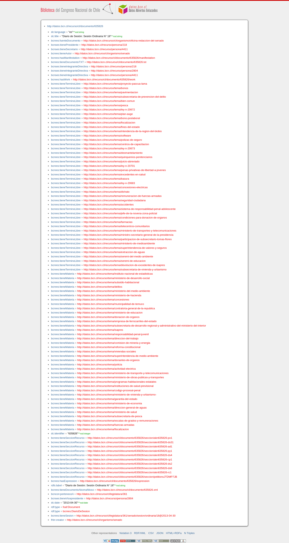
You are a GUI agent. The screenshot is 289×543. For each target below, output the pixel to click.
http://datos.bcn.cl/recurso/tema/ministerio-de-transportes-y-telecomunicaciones (130, 230)
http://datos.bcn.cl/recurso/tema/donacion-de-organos (108, 317)
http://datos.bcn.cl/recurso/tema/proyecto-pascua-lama (115, 83)
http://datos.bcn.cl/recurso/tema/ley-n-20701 (109, 165)
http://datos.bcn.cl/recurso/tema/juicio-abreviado (111, 161)
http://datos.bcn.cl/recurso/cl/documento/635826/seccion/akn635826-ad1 (130, 446)
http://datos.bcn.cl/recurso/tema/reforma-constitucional (109, 347)
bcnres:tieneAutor (61, 53)
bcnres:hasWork (60, 79)
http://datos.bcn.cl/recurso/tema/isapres (100, 329)
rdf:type (55, 507)
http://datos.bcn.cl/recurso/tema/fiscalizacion (109, 122)
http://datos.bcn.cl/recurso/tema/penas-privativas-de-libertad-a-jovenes (125, 170)
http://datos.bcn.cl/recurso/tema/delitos (99, 286)
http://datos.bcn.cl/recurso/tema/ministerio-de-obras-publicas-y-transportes (120, 377)
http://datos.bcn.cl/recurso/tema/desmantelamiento (113, 152)
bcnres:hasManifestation (65, 57)
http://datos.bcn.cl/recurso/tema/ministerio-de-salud (107, 412)
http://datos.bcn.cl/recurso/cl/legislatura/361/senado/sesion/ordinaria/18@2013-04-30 (126, 515)
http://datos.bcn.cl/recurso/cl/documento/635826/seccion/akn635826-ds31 (131, 442)
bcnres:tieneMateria (62, 273)
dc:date (55, 502)
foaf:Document (71, 507)
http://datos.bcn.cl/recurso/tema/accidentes (109, 204)
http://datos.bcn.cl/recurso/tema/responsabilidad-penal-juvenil (113, 334)
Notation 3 (125, 533)
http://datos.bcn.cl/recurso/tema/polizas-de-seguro (113, 139)
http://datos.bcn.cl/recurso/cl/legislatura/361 (102, 493)
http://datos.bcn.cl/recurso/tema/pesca (106, 105)
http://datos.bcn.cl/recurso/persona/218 (104, 44)
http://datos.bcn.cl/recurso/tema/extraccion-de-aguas (114, 252)
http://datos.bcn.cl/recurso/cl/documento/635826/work (104, 79)
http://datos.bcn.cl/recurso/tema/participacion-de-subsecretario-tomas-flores (128, 239)
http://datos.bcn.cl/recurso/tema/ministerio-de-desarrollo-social (113, 278)
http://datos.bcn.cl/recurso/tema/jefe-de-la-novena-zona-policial (120, 213)
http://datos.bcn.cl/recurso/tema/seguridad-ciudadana (115, 200)
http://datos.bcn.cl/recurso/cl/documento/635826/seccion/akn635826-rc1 (129, 472)
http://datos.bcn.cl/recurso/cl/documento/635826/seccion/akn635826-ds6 (130, 468)
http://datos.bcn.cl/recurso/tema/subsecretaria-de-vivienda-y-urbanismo (125, 269)
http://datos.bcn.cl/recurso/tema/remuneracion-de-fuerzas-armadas (123, 195)
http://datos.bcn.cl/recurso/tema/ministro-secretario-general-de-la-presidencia (128, 234)
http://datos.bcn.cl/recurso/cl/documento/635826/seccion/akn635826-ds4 (130, 455)
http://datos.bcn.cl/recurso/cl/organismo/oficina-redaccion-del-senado (123, 40)
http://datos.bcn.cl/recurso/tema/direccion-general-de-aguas (112, 407)
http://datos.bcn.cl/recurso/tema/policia (99, 364)
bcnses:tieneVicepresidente (67, 498)
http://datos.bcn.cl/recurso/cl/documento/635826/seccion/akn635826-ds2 (130, 463)
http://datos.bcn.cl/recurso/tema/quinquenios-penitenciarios (118, 157)
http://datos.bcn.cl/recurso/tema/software (107, 135)
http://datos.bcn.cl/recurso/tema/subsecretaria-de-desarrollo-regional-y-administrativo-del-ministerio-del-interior (141, 325)
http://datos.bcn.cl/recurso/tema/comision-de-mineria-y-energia (113, 342)
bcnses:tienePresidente (64, 44)
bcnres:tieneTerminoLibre (65, 83)
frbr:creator (57, 519)
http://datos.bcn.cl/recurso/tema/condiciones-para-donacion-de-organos (125, 217)
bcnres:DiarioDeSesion (76, 511)
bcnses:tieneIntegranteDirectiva (69, 66)
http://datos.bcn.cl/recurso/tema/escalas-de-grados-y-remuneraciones (117, 420)
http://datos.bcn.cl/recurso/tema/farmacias (108, 221)
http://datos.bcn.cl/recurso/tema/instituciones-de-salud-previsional (115, 385)
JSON (159, 533)
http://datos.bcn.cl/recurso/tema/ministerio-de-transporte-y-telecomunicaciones (123, 373)
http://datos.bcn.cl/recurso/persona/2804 (114, 70)
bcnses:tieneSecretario (64, 49)
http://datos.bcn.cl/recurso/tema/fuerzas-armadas (105, 424)
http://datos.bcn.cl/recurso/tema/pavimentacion (111, 92)
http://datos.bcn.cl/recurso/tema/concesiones (103, 299)
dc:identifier (57, 433)
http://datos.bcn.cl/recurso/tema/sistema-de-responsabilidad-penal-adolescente (130, 208)
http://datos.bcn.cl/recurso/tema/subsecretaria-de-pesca (109, 416)
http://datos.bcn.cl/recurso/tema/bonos (106, 88)
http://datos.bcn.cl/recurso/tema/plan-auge (108, 113)
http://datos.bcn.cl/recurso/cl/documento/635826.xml (127, 489)
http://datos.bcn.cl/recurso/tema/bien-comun (109, 100)
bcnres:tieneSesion (62, 515)
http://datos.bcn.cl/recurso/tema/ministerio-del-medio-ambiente (113, 290)
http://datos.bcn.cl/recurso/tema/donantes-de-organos (108, 360)
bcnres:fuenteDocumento (65, 40)
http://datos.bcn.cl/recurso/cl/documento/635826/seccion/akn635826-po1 (130, 437)
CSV (151, 533)
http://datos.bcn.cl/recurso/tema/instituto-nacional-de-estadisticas (115, 273)
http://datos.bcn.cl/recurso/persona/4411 (104, 49)
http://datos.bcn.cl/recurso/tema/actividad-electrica (106, 368)
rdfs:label (56, 485)
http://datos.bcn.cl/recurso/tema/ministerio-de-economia (109, 403)
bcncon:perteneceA (62, 493)
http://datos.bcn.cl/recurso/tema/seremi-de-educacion (115, 260)
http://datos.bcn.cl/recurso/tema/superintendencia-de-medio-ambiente (117, 355)
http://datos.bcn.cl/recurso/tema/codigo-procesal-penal (109, 390)
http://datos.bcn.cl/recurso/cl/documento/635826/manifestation (118, 57)
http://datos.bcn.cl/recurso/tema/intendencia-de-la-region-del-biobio (123, 131)
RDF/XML (140, 533)
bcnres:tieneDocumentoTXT (67, 62)
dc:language (58, 31)
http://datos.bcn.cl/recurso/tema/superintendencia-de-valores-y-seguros (125, 247)
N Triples (189, 533)
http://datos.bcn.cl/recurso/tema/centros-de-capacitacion (116, 144)
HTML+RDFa (174, 533)
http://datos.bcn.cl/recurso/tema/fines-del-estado (112, 126)
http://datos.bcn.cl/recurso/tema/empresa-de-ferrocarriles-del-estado (117, 321)
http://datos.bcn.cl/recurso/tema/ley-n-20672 (109, 109)
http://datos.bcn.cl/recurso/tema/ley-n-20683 (109, 183)
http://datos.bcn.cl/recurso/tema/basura (106, 178)
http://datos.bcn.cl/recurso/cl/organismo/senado (102, 53)
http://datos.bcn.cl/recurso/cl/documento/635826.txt (116, 62)
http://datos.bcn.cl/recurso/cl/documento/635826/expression (114, 480)
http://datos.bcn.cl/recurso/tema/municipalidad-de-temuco (110, 303)
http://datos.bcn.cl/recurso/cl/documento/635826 (75, 26)
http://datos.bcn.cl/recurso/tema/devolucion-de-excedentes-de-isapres (124, 265)
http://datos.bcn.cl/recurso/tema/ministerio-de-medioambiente (119, 243)
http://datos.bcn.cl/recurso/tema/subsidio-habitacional (108, 282)
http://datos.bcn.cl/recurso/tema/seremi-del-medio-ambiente (118, 256)
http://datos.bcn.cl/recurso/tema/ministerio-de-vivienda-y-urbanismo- (117, 394)
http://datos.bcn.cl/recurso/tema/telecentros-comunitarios (117, 226)
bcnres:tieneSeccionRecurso (67, 437)
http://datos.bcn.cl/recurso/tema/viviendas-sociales (106, 351)
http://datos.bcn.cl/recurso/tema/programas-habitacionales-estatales (116, 381)
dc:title (55, 36)
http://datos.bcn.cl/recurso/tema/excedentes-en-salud (115, 174)
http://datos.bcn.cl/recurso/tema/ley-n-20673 (109, 148)
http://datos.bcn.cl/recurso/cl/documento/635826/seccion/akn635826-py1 (130, 450)
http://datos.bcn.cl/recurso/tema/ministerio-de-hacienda (109, 295)
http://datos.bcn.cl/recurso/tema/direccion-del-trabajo (107, 338)
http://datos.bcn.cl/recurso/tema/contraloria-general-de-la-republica (116, 308)
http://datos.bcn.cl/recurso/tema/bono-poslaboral (112, 118)
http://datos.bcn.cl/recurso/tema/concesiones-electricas (116, 187)
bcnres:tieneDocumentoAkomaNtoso (72, 489)
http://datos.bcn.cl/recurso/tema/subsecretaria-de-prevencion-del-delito (125, 96)
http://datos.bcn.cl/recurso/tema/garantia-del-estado (107, 398)
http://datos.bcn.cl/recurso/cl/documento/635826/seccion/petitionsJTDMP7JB (132, 476)
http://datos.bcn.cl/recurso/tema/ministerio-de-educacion (110, 312)
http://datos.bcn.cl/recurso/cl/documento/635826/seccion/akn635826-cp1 (130, 459)
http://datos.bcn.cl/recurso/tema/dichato (107, 191)
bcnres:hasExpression (64, 480)
